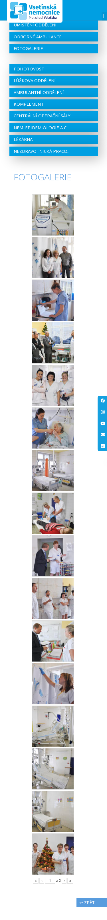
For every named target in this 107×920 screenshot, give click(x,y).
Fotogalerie (28, 61)
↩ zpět (87, 915)
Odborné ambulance (38, 49)
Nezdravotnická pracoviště (42, 163)
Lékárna (23, 152)
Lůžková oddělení (35, 93)
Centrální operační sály (42, 128)
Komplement (29, 117)
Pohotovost (29, 81)
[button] (104, 16)
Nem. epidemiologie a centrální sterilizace (42, 140)
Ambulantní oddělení (39, 105)
